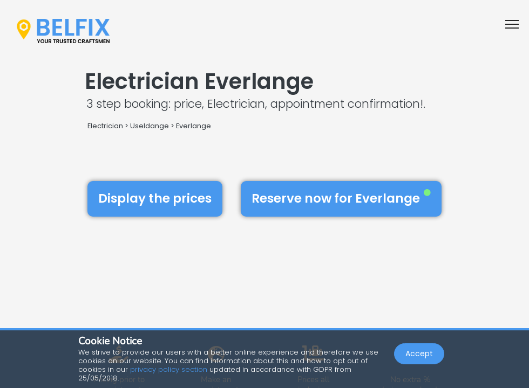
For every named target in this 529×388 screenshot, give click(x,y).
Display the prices (155, 198)
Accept (419, 353)
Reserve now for (341, 198)
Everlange (193, 125)
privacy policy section (168, 369)
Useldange (149, 125)
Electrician (105, 125)
